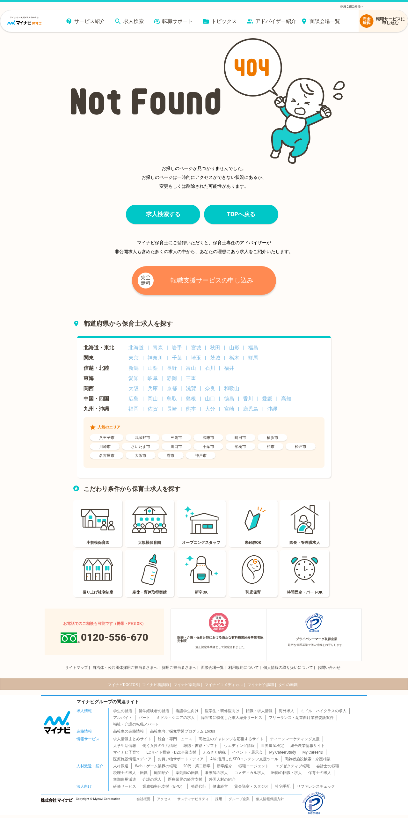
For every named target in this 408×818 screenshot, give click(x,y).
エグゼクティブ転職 (292, 766)
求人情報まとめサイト (132, 739)
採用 (218, 799)
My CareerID (312, 752)
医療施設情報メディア (132, 759)
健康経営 (220, 786)
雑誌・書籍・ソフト (200, 745)
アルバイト (122, 717)
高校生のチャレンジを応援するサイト (231, 739)
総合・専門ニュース (175, 739)
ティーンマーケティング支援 (295, 739)
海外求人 (286, 711)
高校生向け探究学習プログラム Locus (182, 731)
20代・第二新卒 (197, 766)
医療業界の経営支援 (185, 779)
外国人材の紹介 (222, 779)
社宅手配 (282, 786)
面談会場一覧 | (213, 667)
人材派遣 (120, 766)
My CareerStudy (282, 752)
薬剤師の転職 (187, 773)
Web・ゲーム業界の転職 (156, 766)
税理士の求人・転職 (130, 773)
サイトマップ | (77, 667)
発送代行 (198, 786)
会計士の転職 (327, 766)
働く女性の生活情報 (159, 745)
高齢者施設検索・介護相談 (308, 759)
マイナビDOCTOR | (124, 685)
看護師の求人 (216, 773)
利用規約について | (244, 667)
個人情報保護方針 (270, 799)
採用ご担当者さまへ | (180, 667)
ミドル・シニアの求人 (176, 717)
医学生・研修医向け (222, 711)
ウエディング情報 (239, 745)
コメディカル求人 (249, 773)
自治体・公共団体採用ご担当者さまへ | (125, 667)
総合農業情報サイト (307, 745)
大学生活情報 (124, 745)
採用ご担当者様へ (351, 6)
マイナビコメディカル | (225, 685)
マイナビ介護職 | (261, 685)
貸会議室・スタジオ (251, 786)
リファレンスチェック (316, 786)
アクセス (164, 799)
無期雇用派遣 (124, 779)
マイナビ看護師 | (156, 685)
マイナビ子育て (126, 752)
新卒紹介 (224, 766)
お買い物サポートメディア (181, 759)
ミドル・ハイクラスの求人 (323, 711)
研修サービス (124, 786)
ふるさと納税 (214, 752)
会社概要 (143, 799)
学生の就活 (122, 711)
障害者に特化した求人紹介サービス (231, 717)
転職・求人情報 (259, 711)
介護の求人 (152, 779)
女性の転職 (288, 685)
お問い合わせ (328, 667)
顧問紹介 (161, 773)
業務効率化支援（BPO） (163, 786)
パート (144, 717)
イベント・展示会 (247, 752)
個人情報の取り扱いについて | (289, 667)
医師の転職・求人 (286, 773)
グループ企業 (239, 799)
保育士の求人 (319, 773)
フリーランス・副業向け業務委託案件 (301, 717)
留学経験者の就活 (154, 711)
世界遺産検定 (272, 745)
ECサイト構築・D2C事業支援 (171, 752)
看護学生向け (187, 711)
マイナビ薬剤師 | (187, 685)
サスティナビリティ (193, 799)
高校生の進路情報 (128, 731)
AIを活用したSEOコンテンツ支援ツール (244, 759)
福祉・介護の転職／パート (136, 724)
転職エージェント (253, 766)
